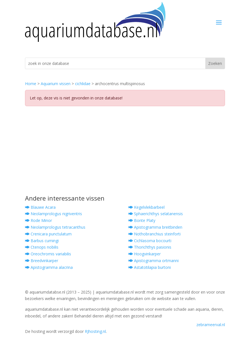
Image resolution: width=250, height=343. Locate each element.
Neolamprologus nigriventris (53, 213)
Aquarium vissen (56, 83)
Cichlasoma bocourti (149, 240)
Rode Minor (38, 220)
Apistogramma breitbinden (155, 227)
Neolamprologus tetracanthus (55, 227)
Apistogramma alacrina (49, 267)
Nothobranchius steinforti (154, 234)
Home (30, 83)
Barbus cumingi (42, 240)
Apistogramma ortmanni (153, 260)
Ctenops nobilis (41, 247)
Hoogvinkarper (144, 253)
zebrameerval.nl (210, 324)
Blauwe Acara (40, 207)
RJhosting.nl (95, 331)
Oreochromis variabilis (48, 253)
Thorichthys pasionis (149, 247)
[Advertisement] (125, 152)
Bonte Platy (141, 220)
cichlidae (82, 83)
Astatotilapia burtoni (149, 267)
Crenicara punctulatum (48, 234)
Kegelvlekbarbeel (146, 207)
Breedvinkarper (41, 260)
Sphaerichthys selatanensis (155, 213)
